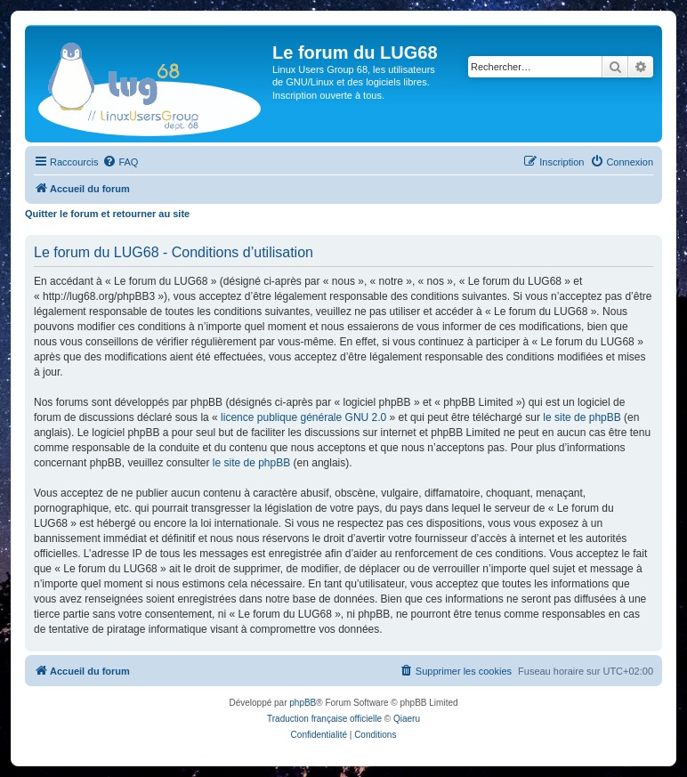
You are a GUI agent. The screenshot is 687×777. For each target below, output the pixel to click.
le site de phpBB (581, 417)
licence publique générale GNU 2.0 (303, 417)
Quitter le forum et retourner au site (107, 213)
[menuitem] (120, 162)
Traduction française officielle (324, 719)
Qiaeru (406, 719)
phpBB (302, 703)
